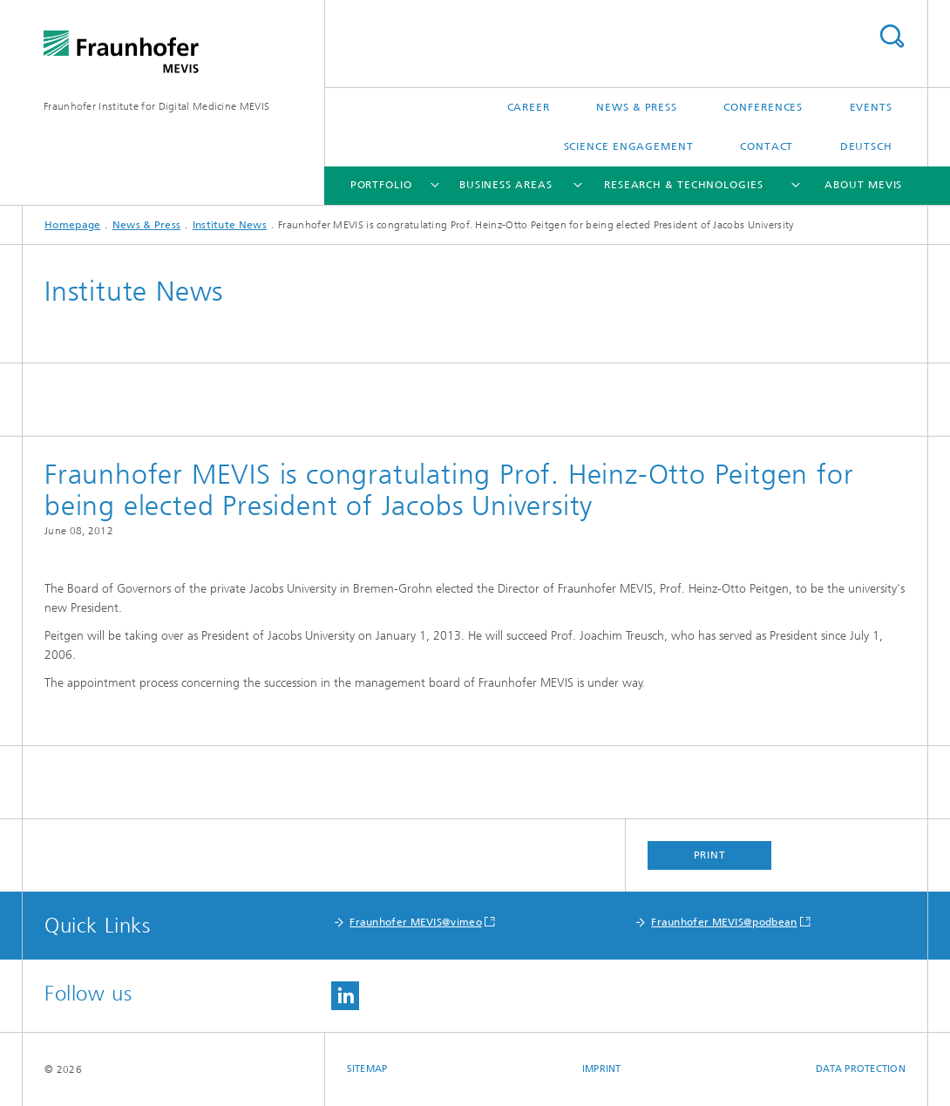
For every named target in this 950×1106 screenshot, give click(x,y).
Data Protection (861, 1069)
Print (710, 855)
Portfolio (381, 185)
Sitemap (367, 1069)
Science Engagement (629, 146)
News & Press (636, 107)
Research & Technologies (683, 185)
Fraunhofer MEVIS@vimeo (415, 922)
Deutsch (866, 146)
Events (871, 107)
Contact (766, 146)
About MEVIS (863, 185)
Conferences (763, 107)
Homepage (72, 225)
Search (892, 36)
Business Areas (506, 185)
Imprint (601, 1069)
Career (528, 107)
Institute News (230, 225)
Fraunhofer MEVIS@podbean (724, 922)
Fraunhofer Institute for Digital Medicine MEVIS (156, 106)
